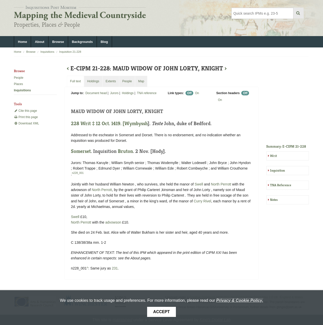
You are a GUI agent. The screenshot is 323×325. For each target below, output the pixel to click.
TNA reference (146, 93)
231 (115, 268)
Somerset (81, 151)
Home (22, 42)
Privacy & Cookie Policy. (239, 300)
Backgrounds (82, 42)
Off (189, 93)
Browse (58, 42)
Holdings (128, 93)
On (197, 93)
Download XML (26, 123)
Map (141, 81)
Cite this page (25, 111)
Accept (161, 312)
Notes (274, 200)
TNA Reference (280, 185)
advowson (113, 222)
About (39, 42)
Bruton (125, 151)
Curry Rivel (202, 201)
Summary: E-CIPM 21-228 (286, 146)
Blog (104, 42)
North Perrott (221, 184)
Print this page (26, 117)
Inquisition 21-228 (70, 51)
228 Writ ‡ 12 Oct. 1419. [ (97, 123)
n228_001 (78, 172)
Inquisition (277, 170)
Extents (110, 81)
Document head (96, 93)
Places (18, 84)
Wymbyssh (136, 123)
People (18, 77)
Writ (273, 156)
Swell (199, 184)
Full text (75, 81)
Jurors (114, 93)
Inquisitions (47, 51)
